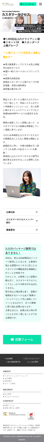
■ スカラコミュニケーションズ (15, 376)
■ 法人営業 (7, 394)
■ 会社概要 (7, 378)
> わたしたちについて (31, 358)
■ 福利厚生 (7, 381)
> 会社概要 (9, 358)
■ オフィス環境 (9, 383)
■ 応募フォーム (8, 405)
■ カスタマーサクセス (11, 396)
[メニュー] (40, 4)
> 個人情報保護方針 (13, 362)
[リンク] (7, 4)
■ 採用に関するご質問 (11, 408)
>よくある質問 (32, 362)
